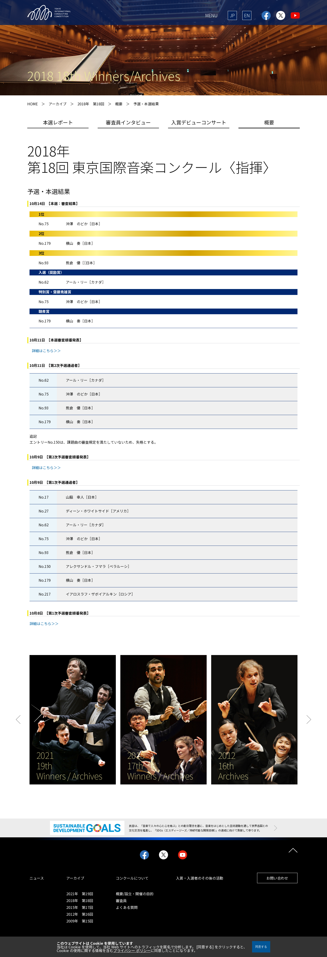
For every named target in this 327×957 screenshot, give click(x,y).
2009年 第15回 (79, 921)
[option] (73, 719)
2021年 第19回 (79, 893)
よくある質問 (127, 907)
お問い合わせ (277, 878)
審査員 (121, 900)
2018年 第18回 (90, 103)
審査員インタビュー (128, 122)
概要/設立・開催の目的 (135, 893)
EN (247, 15)
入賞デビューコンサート (198, 122)
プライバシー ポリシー (132, 950)
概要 (269, 122)
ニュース (37, 878)
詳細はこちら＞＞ (46, 350)
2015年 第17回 (79, 907)
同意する (261, 946)
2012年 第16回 (79, 914)
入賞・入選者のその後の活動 (199, 878)
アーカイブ (75, 878)
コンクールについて (132, 878)
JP (232, 15)
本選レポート (58, 122)
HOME (32, 103)
